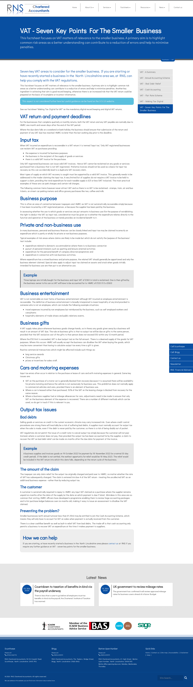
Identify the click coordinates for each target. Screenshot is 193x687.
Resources (145, 7)
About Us (89, 7)
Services (107, 7)
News (162, 7)
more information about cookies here (43, 680)
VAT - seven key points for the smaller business (154, 109)
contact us (113, 543)
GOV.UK (103, 101)
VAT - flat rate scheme (151, 95)
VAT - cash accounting (150, 89)
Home (74, 7)
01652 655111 (57, 655)
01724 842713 (11, 655)
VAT (172, 60)
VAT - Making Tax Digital (151, 101)
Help (148, 655)
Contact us (178, 7)
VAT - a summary (147, 72)
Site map (164, 652)
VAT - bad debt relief (150, 83)
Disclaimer (184, 652)
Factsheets (125, 7)
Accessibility (173, 652)
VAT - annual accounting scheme (155, 77)
